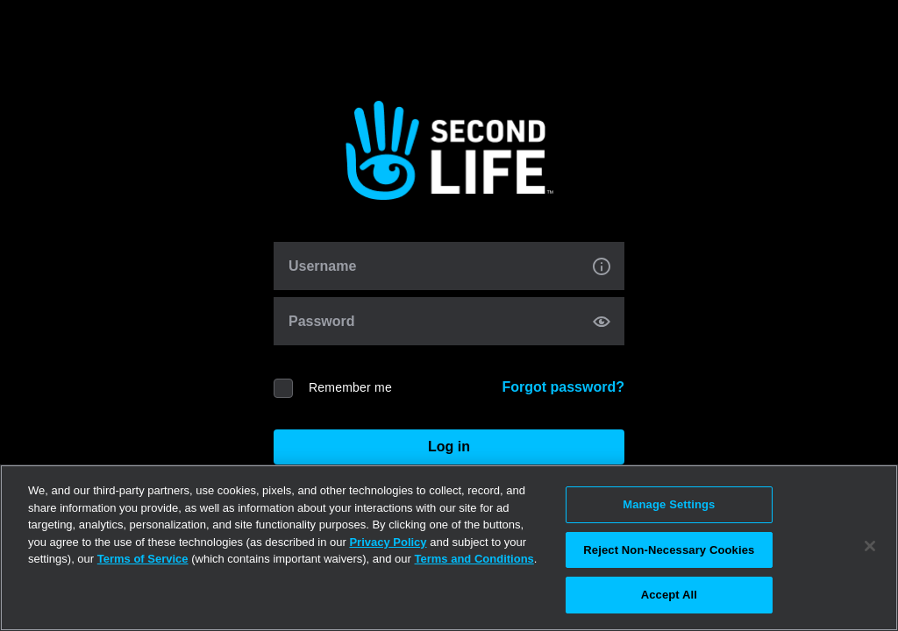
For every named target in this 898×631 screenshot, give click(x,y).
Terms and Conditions (474, 558)
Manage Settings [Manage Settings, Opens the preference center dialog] (669, 504)
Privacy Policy (387, 542)
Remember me (350, 387)
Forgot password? (563, 386)
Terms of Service (143, 558)
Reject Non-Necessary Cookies (668, 550)
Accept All (669, 594)
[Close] (870, 546)
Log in (449, 446)
